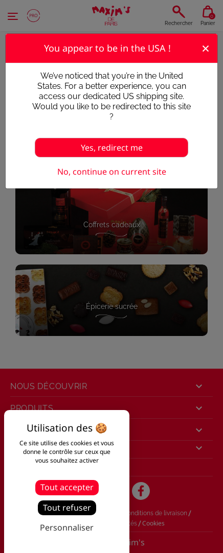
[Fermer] (206, 47)
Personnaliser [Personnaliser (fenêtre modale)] (67, 527)
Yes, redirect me (112, 147)
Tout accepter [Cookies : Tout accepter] (67, 487)
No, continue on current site (111, 171)
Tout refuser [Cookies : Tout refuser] (67, 507)
